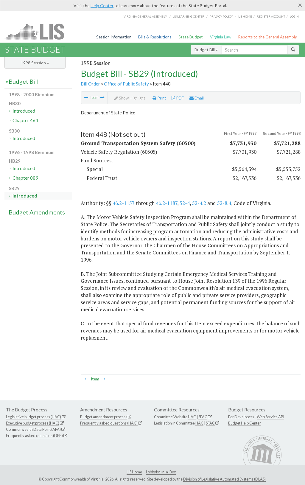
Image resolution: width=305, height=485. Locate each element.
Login (294, 16)
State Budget (190, 37)
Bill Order (90, 83)
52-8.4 (224, 203)
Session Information (113, 37)
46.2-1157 (124, 203)
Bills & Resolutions (154, 37)
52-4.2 (199, 203)
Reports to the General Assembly (267, 37)
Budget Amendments (37, 212)
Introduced (24, 111)
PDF (178, 98)
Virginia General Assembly (145, 16)
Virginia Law (220, 37)
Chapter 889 (25, 178)
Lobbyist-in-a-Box (161, 472)
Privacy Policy (221, 16)
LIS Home (134, 472)
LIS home (245, 16)
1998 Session (35, 62)
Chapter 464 (25, 120)
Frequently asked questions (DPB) (34, 435)
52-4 (185, 203)
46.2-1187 (166, 203)
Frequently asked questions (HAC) (109, 423)
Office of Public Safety (126, 83)
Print (159, 98)
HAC (192, 416)
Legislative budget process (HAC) (33, 416)
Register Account (271, 16)
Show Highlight (129, 98)
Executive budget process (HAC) (32, 423)
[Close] (300, 5)
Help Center (102, 5)
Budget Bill (206, 49)
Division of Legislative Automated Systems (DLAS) (224, 479)
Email (196, 98)
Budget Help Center (244, 423)
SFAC (202, 416)
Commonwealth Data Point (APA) (33, 429)
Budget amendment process (103, 416)
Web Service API (270, 416)
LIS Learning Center (188, 16)
